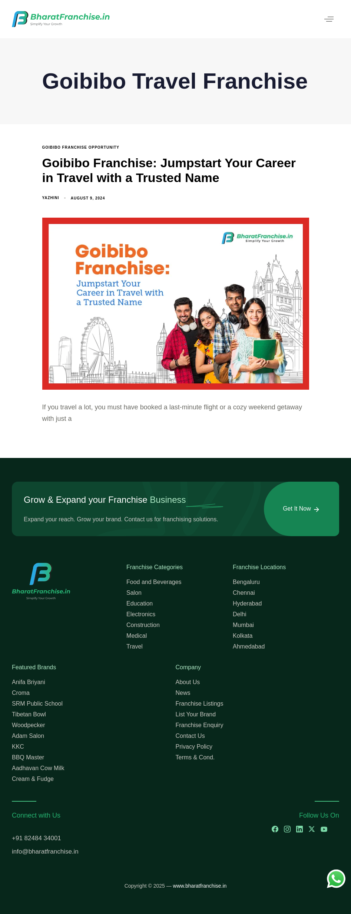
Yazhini (50, 198)
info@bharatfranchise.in (45, 851)
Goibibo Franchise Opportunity (80, 147)
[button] (329, 19)
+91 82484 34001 (36, 838)
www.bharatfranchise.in (200, 886)
